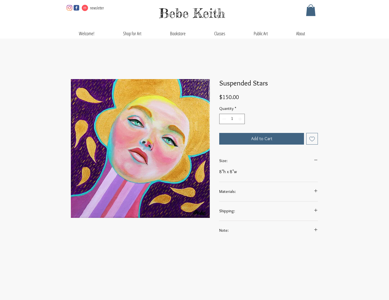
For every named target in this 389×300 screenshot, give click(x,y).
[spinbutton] (232, 119)
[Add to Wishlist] (312, 139)
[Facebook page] (76, 8)
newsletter (97, 8)
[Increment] (240, 119)
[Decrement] (223, 119)
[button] (311, 10)
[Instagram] (69, 8)
